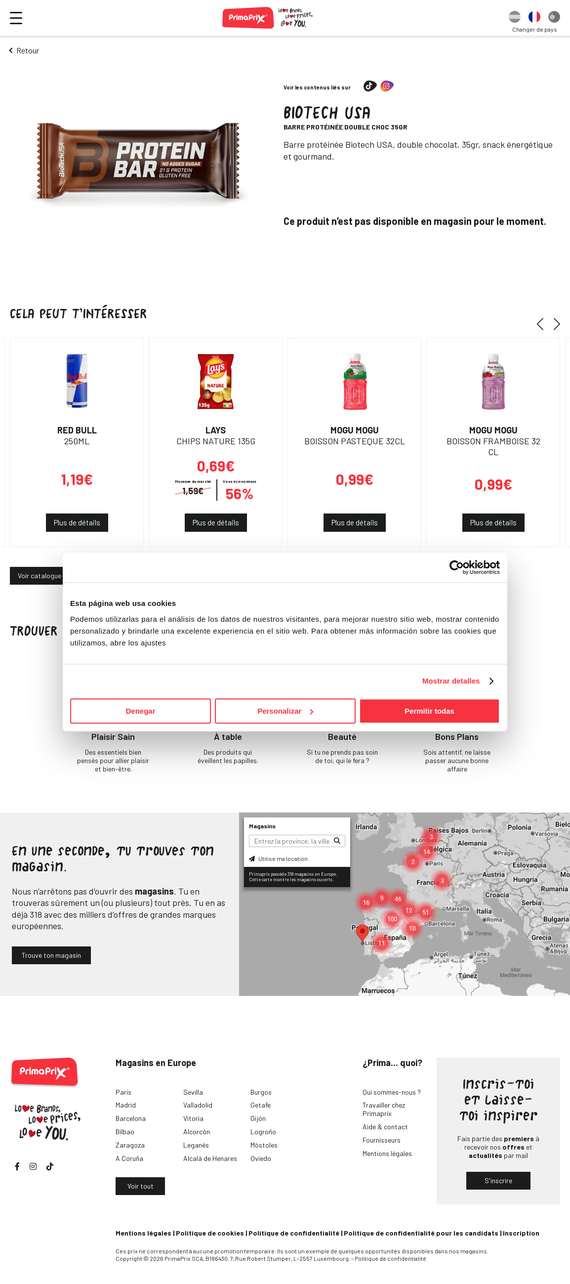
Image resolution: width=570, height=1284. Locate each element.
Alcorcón (196, 1131)
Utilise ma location (278, 858)
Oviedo (260, 1158)
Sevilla (193, 1092)
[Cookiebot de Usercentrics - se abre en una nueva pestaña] (456, 567)
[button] (543, 324)
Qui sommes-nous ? (392, 1092)
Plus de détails (77, 522)
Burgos (261, 1092)
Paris (123, 1092)
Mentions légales (387, 1153)
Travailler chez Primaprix (384, 1109)
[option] (515, 18)
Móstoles (264, 1145)
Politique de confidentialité (293, 1233)
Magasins (262, 825)
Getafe (260, 1105)
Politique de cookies (210, 1233)
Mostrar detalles (451, 681)
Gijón (258, 1118)
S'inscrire (498, 1180)
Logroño (263, 1131)
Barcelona (131, 1118)
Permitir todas (429, 711)
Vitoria (193, 1118)
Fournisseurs (382, 1140)
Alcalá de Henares (210, 1158)
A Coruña (129, 1158)
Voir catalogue (39, 575)
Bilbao (125, 1131)
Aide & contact (385, 1126)
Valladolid (197, 1105)
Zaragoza (130, 1145)
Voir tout (140, 1186)
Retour (27, 50)
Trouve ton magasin (51, 955)
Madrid (126, 1105)
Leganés (196, 1145)
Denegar (140, 711)
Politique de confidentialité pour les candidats (421, 1233)
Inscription (521, 1233)
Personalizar (285, 711)
